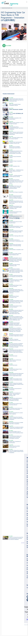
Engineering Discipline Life (7, 7)
